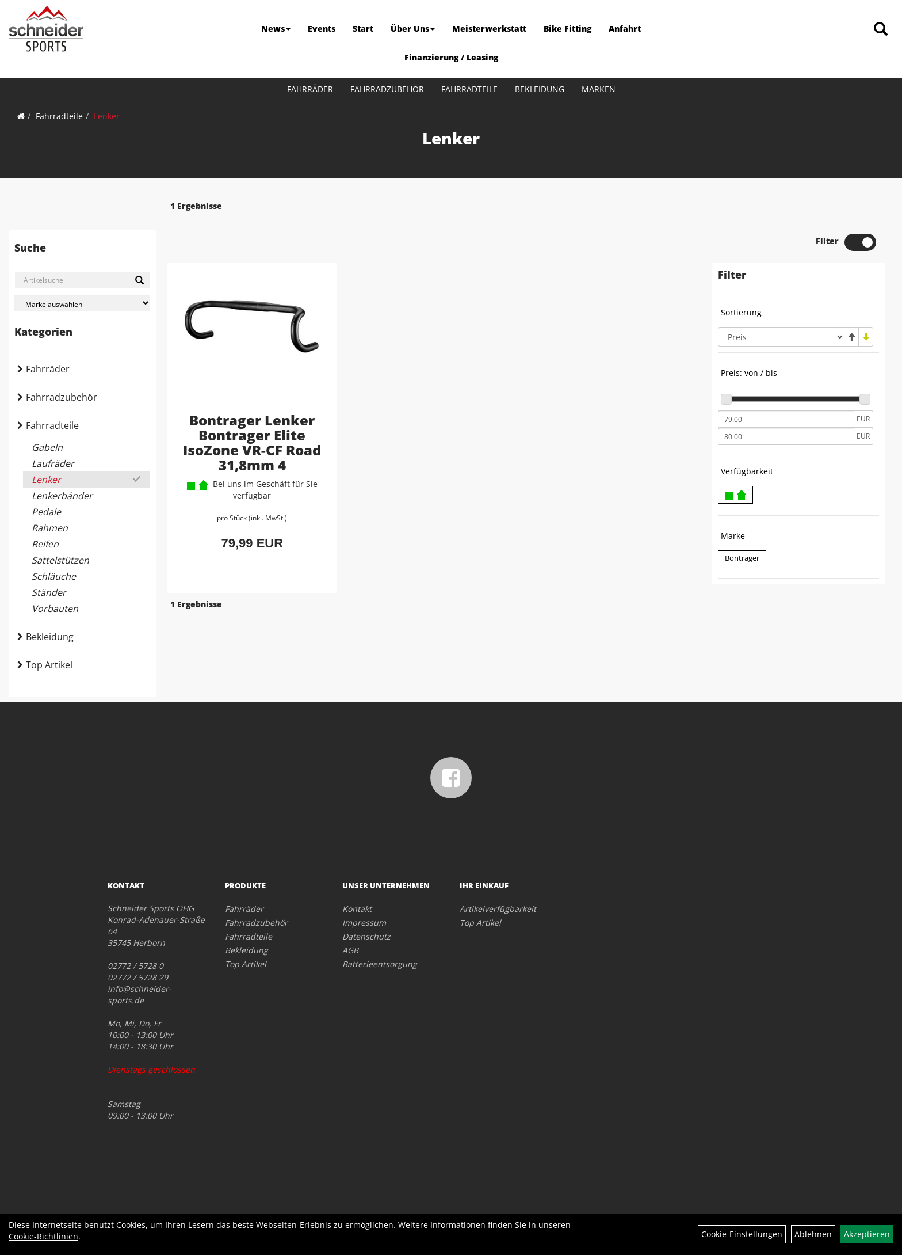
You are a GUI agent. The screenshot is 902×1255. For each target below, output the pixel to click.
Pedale (46, 511)
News (276, 28)
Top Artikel (49, 665)
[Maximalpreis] (786, 403)
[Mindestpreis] (786, 385)
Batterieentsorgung (379, 964)
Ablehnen (813, 1234)
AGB (350, 950)
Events (321, 28)
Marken (599, 88)
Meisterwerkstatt (489, 28)
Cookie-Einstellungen (741, 1234)
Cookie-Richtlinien (43, 1236)
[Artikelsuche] (881, 29)
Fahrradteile (469, 88)
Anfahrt (625, 28)
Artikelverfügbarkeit (498, 908)
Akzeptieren (867, 1234)
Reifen (45, 544)
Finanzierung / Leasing (451, 57)
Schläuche (54, 576)
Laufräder (53, 463)
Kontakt (357, 908)
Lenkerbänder (62, 495)
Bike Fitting (567, 28)
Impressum (364, 922)
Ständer (49, 592)
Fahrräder (310, 88)
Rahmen (50, 528)
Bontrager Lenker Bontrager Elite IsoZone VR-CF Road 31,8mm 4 (252, 409)
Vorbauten (55, 608)
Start (363, 28)
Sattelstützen (60, 560)
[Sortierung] (781, 303)
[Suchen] (139, 280)
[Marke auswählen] (82, 303)
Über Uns (413, 28)
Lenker (107, 116)
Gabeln (47, 447)
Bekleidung (539, 88)
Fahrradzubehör (387, 88)
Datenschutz (366, 936)
